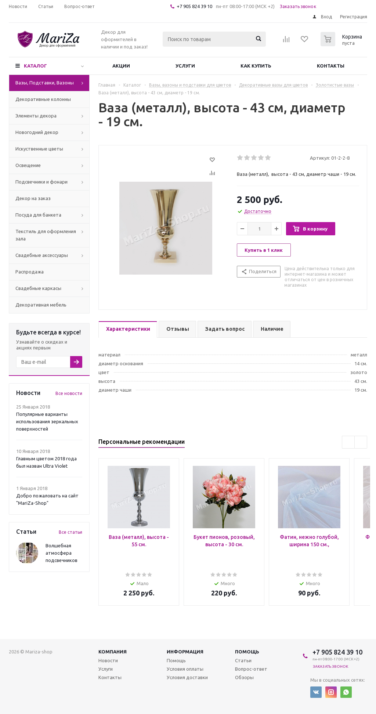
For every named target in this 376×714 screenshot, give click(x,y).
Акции (121, 65)
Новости (108, 660)
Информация (185, 651)
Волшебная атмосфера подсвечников (61, 553)
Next (361, 442)
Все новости (68, 393)
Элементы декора (36, 115)
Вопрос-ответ (251, 668)
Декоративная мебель (40, 304)
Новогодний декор (36, 132)
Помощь (247, 651)
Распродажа (29, 271)
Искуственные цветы (39, 148)
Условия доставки (187, 677)
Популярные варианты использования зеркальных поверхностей (47, 421)
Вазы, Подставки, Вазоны (44, 82)
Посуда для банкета (38, 214)
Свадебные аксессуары (41, 255)
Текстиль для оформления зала (45, 235)
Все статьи (70, 532)
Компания (112, 651)
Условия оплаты (185, 668)
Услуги (185, 65)
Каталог (35, 65)
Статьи (243, 660)
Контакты (330, 65)
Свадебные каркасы (38, 288)
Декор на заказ (33, 198)
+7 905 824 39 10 (194, 6)
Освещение (28, 165)
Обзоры (244, 677)
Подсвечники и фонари (41, 181)
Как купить (256, 65)
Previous (348, 442)
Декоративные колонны (43, 99)
